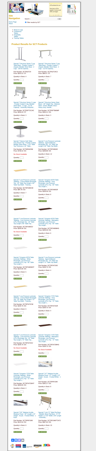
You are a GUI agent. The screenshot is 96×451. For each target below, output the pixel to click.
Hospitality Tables (17, 35)
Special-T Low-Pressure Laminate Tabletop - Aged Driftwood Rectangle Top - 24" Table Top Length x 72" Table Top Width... (49, 260)
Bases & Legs (18, 30)
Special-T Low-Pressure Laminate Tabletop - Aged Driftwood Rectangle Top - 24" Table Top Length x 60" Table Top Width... (49, 143)
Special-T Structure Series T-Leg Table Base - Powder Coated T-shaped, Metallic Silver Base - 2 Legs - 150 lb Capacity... (24, 66)
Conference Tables (17, 32)
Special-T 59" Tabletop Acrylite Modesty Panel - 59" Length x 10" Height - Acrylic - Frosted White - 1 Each (25, 415)
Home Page (13, 22)
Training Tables (19, 38)
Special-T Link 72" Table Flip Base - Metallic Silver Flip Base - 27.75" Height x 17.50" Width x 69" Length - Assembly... (49, 415)
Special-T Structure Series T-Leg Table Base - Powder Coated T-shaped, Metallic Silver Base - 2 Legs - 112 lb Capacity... (49, 66)
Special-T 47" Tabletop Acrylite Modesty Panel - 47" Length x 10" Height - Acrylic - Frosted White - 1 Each (49, 376)
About (11, 23)
